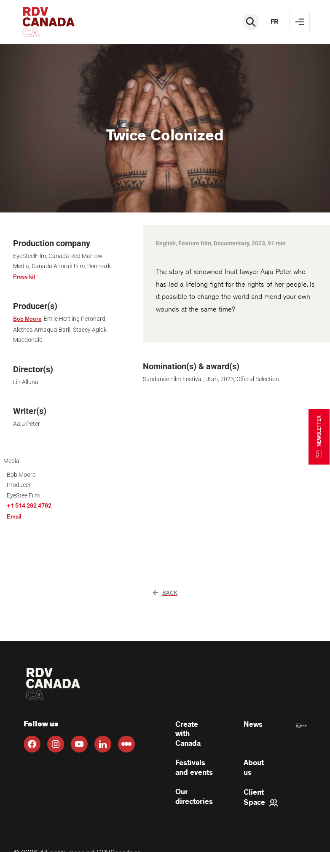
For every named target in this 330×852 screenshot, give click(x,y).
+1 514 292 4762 (29, 506)
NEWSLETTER (319, 436)
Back (165, 593)
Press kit (24, 277)
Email (14, 517)
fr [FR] (274, 21)
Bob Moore (27, 319)
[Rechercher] (250, 21)
